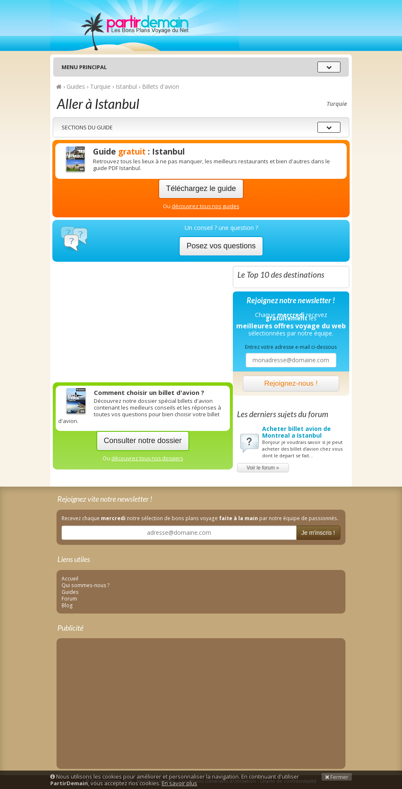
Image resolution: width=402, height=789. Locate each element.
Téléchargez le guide (201, 188)
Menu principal (84, 67)
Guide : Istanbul (139, 151)
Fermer (336, 777)
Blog (67, 605)
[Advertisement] (143, 320)
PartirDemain (144, 25)
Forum (69, 598)
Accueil (70, 578)
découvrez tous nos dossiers (147, 458)
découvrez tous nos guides (205, 206)
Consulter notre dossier (143, 440)
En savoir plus (179, 783)
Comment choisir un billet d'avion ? (149, 392)
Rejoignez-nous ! (291, 383)
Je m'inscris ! (318, 532)
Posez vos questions (220, 246)
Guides (70, 591)
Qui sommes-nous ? (86, 585)
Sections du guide (87, 127)
